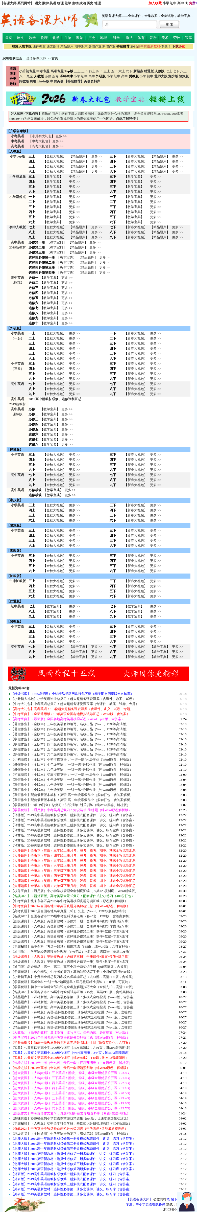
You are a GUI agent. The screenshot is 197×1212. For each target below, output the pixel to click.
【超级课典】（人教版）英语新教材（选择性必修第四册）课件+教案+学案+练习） (71, 941)
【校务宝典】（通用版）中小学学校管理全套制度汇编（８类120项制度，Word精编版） (74, 891)
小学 (166, 3)
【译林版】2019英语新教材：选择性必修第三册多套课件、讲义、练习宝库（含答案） (73, 840)
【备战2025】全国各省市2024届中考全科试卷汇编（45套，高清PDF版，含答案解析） (73, 992)
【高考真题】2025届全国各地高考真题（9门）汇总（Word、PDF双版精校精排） (69, 911)
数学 (45, 3)
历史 (90, 3)
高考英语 (17, 146)
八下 (22, 76)
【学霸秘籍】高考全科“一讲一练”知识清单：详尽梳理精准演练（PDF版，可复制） (71, 982)
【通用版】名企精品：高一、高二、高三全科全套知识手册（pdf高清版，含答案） (70, 967)
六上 (121, 71)
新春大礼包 (136, 156)
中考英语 (17, 141)
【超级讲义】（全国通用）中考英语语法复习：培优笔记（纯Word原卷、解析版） (70, 1133)
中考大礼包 (40, 141)
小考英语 (17, 136)
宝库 (188, 38)
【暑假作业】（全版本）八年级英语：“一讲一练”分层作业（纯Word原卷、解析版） (72, 769)
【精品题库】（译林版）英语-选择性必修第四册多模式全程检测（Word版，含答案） (72, 1027)
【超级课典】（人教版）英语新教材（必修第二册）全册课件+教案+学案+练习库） (71, 926)
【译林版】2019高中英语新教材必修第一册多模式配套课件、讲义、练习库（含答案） (73, 815)
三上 (77, 71)
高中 (180, 3)
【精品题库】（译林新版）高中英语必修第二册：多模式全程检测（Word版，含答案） (73, 1002)
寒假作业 (108, 46)
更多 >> (61, 136)
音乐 (153, 38)
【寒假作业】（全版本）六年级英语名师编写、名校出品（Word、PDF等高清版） (70, 754)
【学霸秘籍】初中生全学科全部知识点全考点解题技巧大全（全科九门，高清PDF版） (73, 987)
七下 (176, 71)
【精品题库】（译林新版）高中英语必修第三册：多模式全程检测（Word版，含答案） (73, 1007)
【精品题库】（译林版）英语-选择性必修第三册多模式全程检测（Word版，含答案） (72, 1022)
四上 (92, 71)
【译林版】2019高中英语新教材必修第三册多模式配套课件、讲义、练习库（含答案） (73, 825)
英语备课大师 (36, 58)
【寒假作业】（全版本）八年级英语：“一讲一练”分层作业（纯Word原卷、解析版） (72, 785)
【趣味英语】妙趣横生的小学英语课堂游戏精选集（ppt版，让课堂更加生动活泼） (70, 1118)
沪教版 (15, 576)
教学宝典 (53, 176)
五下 (114, 71)
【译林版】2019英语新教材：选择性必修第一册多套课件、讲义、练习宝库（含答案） (73, 830)
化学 (67, 3)
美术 (164, 38)
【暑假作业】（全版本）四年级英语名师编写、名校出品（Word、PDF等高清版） (70, 729)
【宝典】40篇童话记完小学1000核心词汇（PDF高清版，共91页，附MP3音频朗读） (71, 1047)
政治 (82, 3)
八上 (183, 71)
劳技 (176, 38)
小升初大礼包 (42, 136)
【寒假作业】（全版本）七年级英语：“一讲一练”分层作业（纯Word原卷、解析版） (72, 780)
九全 (30, 76)
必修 (48, 76)
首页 (8, 38)
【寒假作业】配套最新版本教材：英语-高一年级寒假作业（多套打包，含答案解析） (72, 795)
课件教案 (39, 46)
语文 (38, 3)
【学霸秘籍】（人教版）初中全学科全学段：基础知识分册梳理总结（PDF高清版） (71, 1123)
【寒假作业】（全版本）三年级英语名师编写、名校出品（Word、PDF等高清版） (70, 739)
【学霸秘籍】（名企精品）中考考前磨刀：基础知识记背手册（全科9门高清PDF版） (72, 972)
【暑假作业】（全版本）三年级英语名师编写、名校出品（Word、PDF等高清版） (70, 724)
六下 (129, 71)
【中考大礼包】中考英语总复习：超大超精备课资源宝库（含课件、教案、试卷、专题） (75, 704)
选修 (55, 76)
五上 (107, 71)
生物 (75, 3)
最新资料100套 (19, 688)
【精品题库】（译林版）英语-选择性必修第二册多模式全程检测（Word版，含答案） (72, 1017)
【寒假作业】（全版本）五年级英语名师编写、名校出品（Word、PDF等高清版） (70, 749)
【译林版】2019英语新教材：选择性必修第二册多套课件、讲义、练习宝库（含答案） (73, 835)
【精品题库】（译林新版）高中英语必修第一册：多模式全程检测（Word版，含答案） (73, 997)
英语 (53, 3)
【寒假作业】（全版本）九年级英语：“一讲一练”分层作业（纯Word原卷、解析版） (72, 790)
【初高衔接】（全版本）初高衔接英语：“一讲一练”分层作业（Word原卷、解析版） (72, 774)
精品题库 (66, 46)
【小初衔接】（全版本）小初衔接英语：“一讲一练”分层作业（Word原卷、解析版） (72, 759)
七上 (168, 71)
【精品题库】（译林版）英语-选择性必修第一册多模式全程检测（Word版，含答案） (72, 1012)
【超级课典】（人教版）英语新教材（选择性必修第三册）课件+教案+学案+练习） (71, 936)
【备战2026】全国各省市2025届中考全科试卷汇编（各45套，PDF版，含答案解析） (71, 916)
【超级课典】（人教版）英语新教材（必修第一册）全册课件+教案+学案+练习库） (71, 921)
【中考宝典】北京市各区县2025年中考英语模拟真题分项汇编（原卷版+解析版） (69, 901)
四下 (99, 71)
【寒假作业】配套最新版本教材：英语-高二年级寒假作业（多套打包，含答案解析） (72, 800)
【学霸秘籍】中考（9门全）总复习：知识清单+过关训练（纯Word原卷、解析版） (70, 805)
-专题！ (150, 46)
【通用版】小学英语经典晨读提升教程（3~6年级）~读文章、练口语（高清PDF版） (71, 951)
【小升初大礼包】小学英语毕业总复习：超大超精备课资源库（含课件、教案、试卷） (73, 699)
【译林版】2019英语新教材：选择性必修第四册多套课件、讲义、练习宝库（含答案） (73, 845)
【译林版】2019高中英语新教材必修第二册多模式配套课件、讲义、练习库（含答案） (73, 820)
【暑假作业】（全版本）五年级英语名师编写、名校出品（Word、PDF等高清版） (70, 734)
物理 (60, 3)
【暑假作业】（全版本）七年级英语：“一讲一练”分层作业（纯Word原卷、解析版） (72, 764)
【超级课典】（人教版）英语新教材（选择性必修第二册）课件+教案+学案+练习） (71, 931)
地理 (97, 3)
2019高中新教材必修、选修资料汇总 (55, 399)
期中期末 (81, 46)
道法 (129, 38)
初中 (173, 3)
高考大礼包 (40, 146)
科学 (116, 38)
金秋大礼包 (54, 156)
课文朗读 (53, 46)
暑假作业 (95, 46)
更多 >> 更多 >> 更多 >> (74, 389)
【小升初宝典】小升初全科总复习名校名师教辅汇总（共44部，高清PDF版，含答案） (73, 977)
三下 (84, 71)
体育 (141, 38)
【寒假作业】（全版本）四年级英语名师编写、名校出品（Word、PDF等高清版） (70, 744)
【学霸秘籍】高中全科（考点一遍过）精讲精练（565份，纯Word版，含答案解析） (71, 946)
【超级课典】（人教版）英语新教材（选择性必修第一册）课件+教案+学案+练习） (71, 962)
